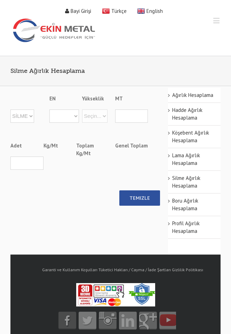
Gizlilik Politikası (187, 269)
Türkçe (119, 11)
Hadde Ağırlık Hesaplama (187, 114)
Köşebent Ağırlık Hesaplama (190, 136)
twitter (87, 320)
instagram (108, 320)
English (154, 11)
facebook (67, 320)
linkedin (128, 320)
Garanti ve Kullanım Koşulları (69, 269)
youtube (168, 320)
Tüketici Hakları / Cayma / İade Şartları (134, 269)
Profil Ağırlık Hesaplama (186, 227)
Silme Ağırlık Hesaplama (186, 182)
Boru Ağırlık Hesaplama (185, 204)
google (148, 320)
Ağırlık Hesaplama (192, 95)
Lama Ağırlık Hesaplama (186, 159)
